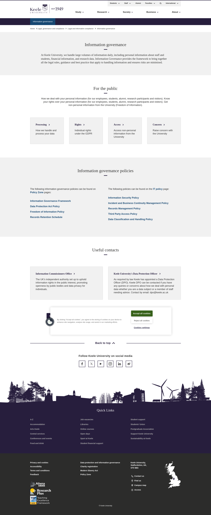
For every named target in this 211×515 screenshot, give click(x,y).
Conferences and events (41, 438)
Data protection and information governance (100, 463)
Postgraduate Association (142, 429)
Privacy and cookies (39, 463)
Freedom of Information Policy (47, 211)
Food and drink (37, 443)
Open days (85, 434)
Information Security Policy (123, 197)
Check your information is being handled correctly (79, 21)
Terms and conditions (40, 470)
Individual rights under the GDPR (119, 21)
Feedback (34, 474)
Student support (138, 419)
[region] (110, 321)
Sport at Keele (86, 438)
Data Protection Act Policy (45, 206)
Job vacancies (86, 419)
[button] (161, 2)
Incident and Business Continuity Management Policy (138, 203)
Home (32, 28)
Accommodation (37, 424)
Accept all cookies (142, 313)
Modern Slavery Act (89, 470)
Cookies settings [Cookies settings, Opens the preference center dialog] (141, 327)
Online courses (87, 429)
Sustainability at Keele (141, 438)
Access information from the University (154, 21)
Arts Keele (34, 429)
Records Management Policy (124, 208)
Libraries (84, 424)
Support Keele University (142, 434)
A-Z (31, 419)
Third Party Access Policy (122, 214)
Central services (37, 434)
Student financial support (91, 443)
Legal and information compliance (80, 28)
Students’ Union (138, 424)
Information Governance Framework (50, 201)
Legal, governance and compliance (51, 28)
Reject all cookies (141, 320)
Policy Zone (36, 192)
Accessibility (10, 13)
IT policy (158, 189)
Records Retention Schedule (46, 217)
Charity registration (89, 466)
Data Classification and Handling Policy (130, 219)
